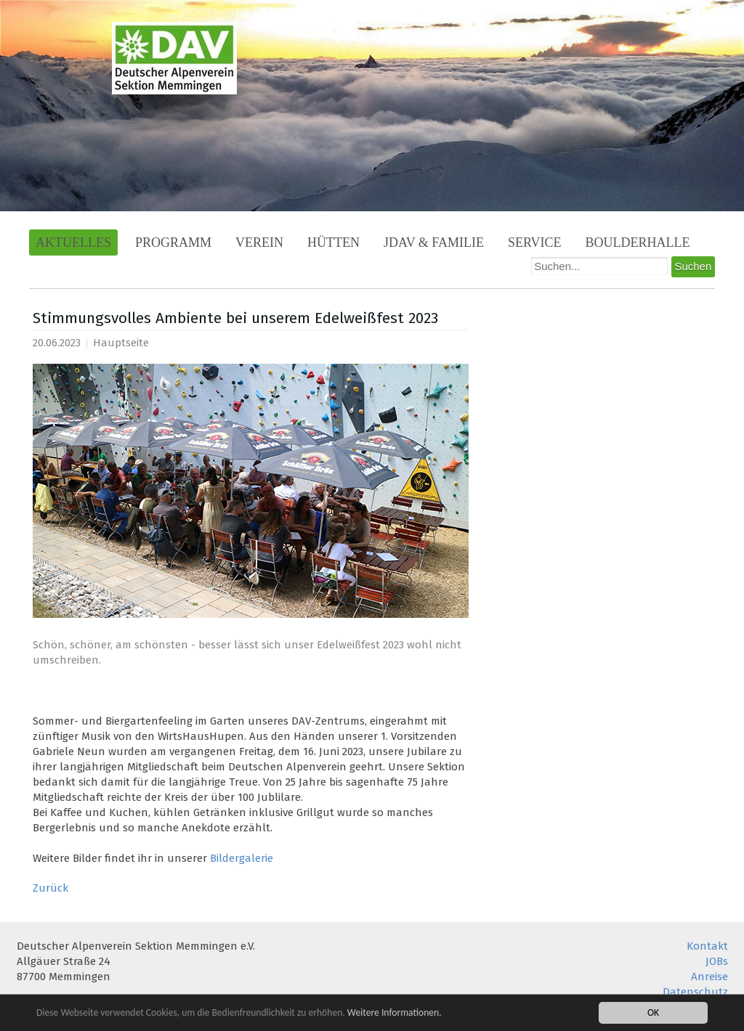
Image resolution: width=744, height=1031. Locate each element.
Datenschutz (695, 991)
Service (535, 242)
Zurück (50, 888)
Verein (259, 242)
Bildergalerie (241, 858)
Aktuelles (73, 242)
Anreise (709, 976)
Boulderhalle (638, 242)
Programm (173, 242)
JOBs (716, 961)
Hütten (333, 242)
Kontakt (707, 946)
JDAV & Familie (434, 242)
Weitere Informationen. (394, 1013)
